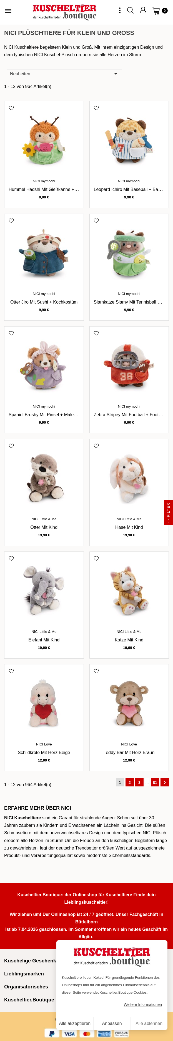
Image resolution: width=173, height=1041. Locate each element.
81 (155, 782)
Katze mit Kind (129, 640)
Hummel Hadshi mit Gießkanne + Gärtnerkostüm (57, 189)
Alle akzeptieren (75, 1023)
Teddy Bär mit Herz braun (129, 752)
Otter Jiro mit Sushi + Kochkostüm (43, 302)
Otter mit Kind (43, 527)
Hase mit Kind (129, 527)
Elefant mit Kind (43, 640)
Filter (169, 514)
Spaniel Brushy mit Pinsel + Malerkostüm (49, 414)
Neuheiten (64, 73)
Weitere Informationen (143, 1004)
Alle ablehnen (149, 1023)
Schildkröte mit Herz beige (44, 752)
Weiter (164, 782)
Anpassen (112, 1023)
